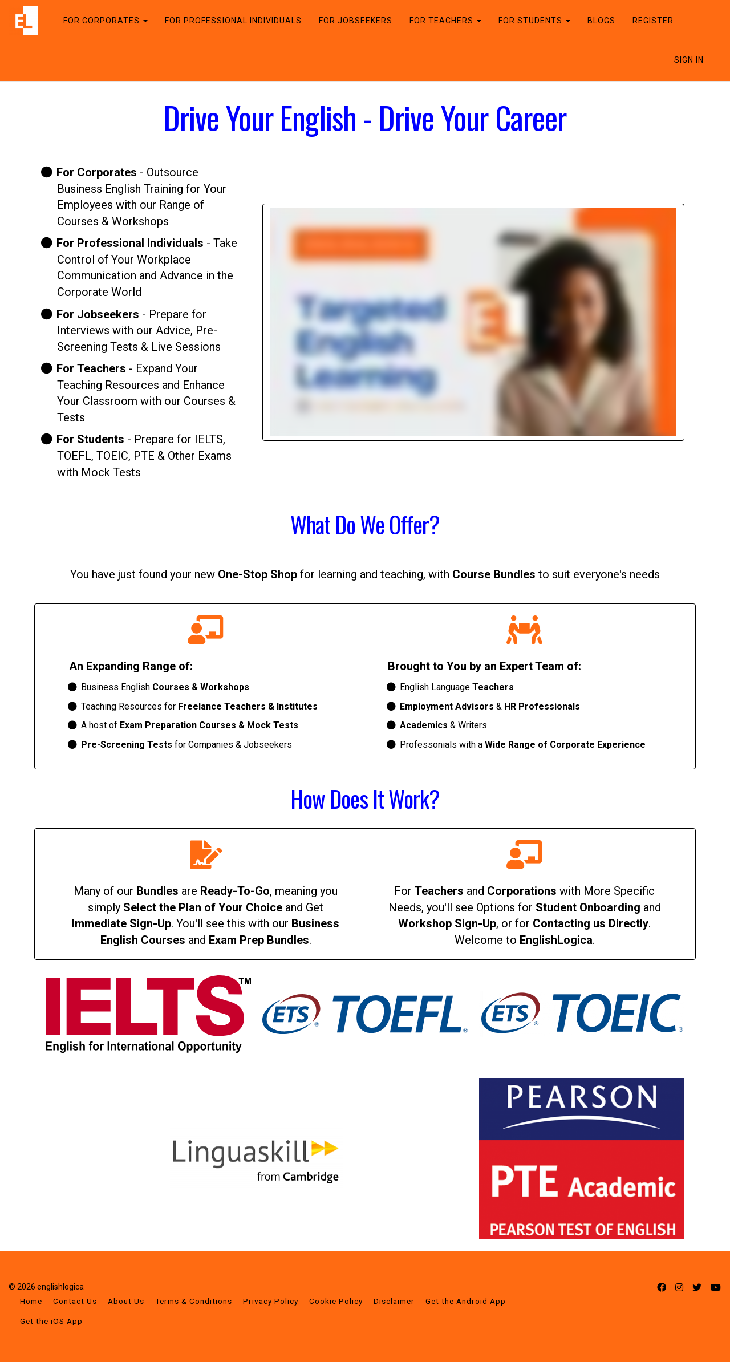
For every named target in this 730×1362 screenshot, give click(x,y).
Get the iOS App (51, 1320)
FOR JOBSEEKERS (355, 20)
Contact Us (75, 1301)
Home (31, 1301)
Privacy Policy (270, 1301)
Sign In (689, 59)
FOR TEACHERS (445, 20)
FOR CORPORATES (105, 20)
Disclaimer (394, 1301)
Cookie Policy (336, 1301)
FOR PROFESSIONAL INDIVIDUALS (233, 20)
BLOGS (601, 20)
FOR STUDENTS (534, 20)
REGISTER (653, 20)
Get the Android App (465, 1301)
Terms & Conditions (193, 1301)
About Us (126, 1301)
